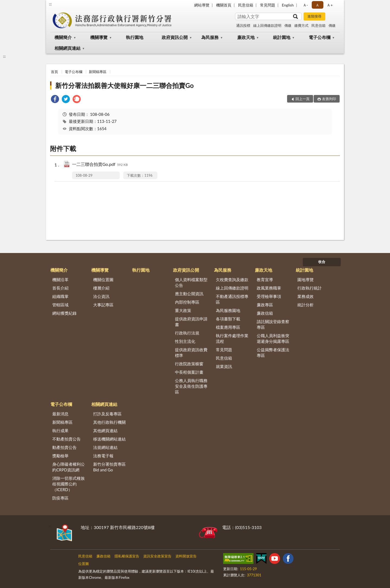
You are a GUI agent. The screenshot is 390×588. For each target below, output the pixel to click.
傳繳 (287, 25)
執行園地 (134, 37)
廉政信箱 (265, 313)
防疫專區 (60, 497)
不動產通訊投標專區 (232, 299)
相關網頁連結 (67, 48)
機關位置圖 (103, 279)
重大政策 (183, 310)
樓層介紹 (101, 287)
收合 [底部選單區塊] (321, 261)
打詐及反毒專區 (107, 413)
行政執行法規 (187, 332)
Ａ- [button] (305, 5)
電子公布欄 (319, 37)
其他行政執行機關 (109, 422)
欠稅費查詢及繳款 (232, 279)
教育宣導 (265, 279)
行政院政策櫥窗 (189, 363)
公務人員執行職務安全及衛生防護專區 (191, 386)
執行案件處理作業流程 (232, 338)
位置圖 (83, 563)
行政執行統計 (309, 287)
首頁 (54, 72)
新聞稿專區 (97, 72)
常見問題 (267, 5)
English (288, 5)
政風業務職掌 (269, 287)
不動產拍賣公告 (66, 438)
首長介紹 (60, 287)
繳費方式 (301, 25)
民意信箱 (245, 5)
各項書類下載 (228, 318)
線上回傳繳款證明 (267, 25)
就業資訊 (224, 366)
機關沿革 (60, 279)
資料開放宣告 (186, 556)
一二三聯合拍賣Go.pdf (100, 165)
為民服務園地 (228, 310)
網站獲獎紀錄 (64, 313)
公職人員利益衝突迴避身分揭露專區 (273, 338)
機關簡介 (63, 37)
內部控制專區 (187, 302)
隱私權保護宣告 (127, 556)
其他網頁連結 (105, 430)
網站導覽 (201, 5)
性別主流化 (185, 341)
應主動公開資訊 (189, 293)
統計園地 (281, 37)
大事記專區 (103, 304)
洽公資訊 (101, 296)
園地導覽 (305, 279)
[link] (55, 99)
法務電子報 (103, 455)
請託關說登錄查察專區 (273, 324)
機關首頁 (223, 5)
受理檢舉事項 (269, 296)
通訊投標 (243, 25)
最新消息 (60, 413)
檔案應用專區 (228, 327)
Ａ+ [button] (330, 5)
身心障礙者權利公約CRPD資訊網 (68, 467)
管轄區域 (60, 304)
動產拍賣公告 (64, 447)
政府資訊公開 (175, 37)
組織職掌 (60, 296)
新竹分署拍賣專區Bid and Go (109, 467)
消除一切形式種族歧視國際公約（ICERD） (68, 484)
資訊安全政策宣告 (157, 556)
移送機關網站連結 (109, 438)
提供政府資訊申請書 (191, 321)
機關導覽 (99, 37)
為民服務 (210, 37)
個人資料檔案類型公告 (191, 282)
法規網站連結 (105, 447)
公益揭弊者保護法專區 (273, 352)
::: (50, 4)
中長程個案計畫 (189, 372)
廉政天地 (246, 37)
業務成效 (305, 296)
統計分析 (305, 304)
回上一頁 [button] (302, 99)
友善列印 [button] (329, 99)
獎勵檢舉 (60, 455)
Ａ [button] (317, 5)
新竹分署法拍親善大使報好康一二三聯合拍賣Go (124, 85)
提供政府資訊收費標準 (191, 352)
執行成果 (60, 430)
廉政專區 (265, 304)
